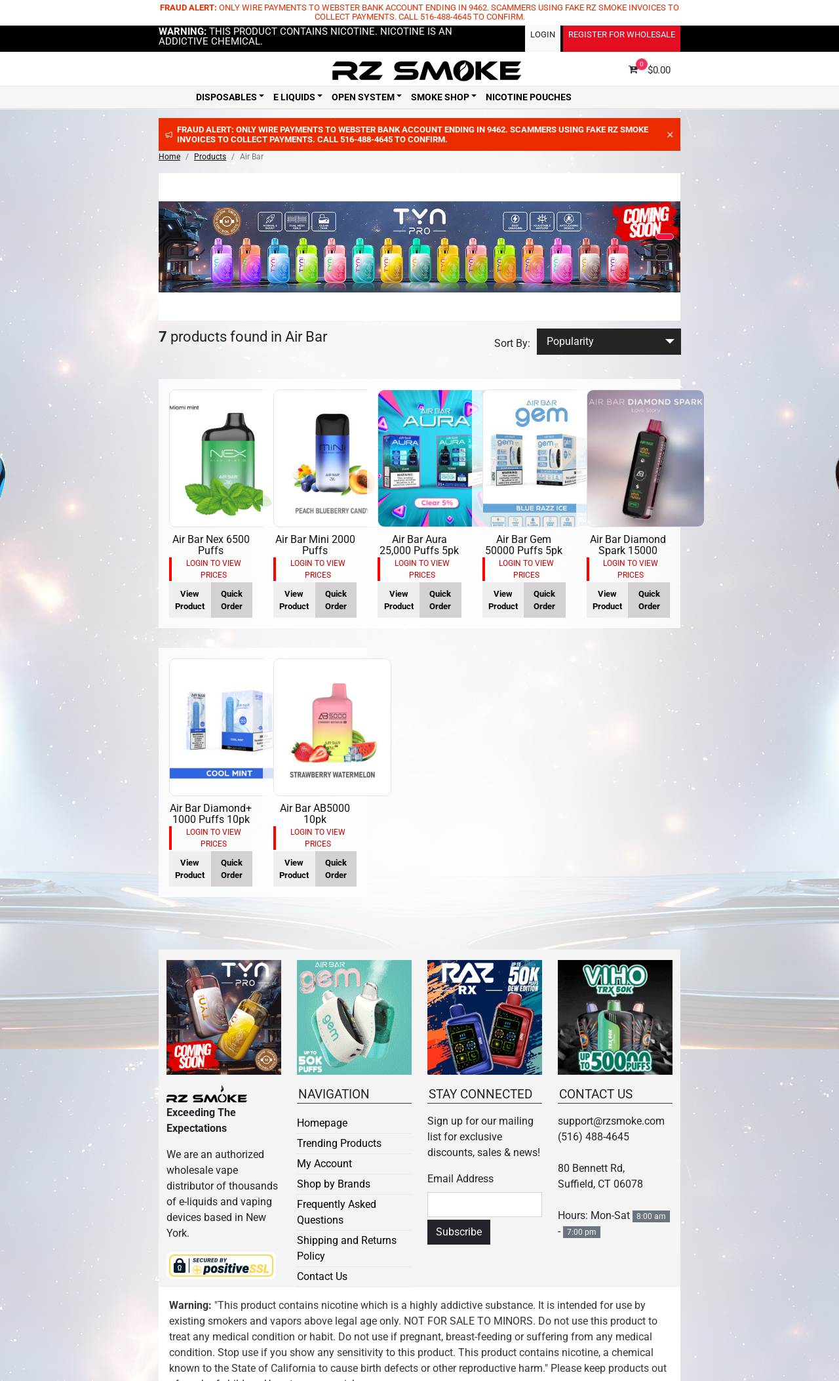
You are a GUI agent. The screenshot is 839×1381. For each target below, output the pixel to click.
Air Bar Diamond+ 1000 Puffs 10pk (211, 814)
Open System (363, 97)
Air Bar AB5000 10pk (315, 814)
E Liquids (294, 97)
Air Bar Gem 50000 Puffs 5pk (523, 545)
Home (169, 156)
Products (210, 156)
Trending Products (339, 1143)
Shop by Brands (333, 1184)
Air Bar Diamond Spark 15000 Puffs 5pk (628, 551)
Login (542, 34)
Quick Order (232, 600)
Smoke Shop (440, 97)
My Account (324, 1163)
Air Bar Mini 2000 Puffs (315, 545)
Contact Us (322, 1276)
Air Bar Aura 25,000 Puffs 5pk (419, 545)
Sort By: (512, 343)
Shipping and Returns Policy (347, 1248)
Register (621, 34)
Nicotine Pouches (529, 97)
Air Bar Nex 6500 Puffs (211, 545)
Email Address (460, 1178)
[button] (664, 236)
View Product (190, 600)
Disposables (226, 97)
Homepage (322, 1123)
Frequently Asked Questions (336, 1212)
